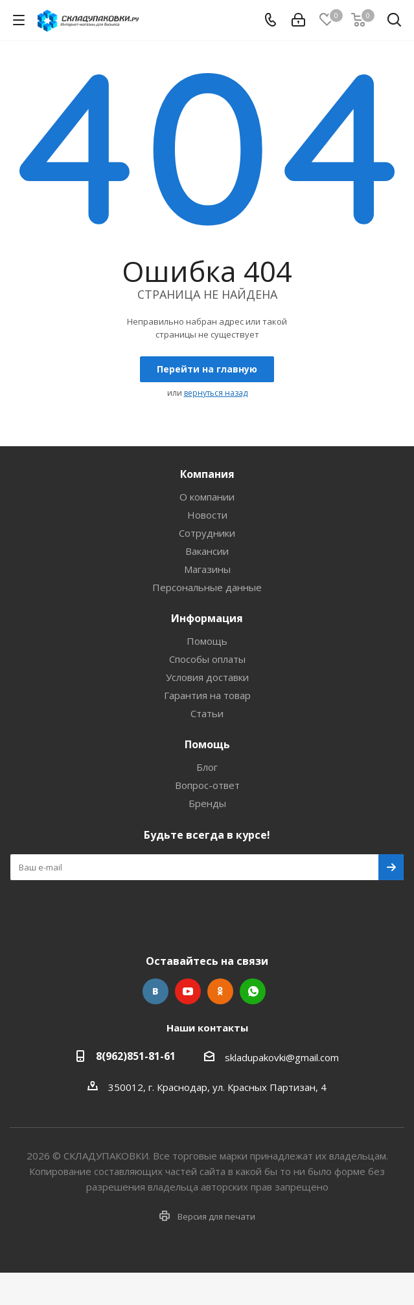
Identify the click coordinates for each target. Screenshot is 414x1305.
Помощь (207, 640)
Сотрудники (207, 532)
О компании (207, 496)
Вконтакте (155, 991)
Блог (207, 766)
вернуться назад (215, 392)
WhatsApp (253, 991)
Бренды (207, 803)
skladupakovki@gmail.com (282, 1057)
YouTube (188, 991)
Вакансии (207, 551)
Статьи (207, 713)
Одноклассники (220, 991)
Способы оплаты (207, 658)
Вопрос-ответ (207, 785)
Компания (207, 474)
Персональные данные (207, 587)
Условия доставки (207, 677)
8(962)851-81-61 (136, 1056)
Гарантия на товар (207, 695)
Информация (207, 618)
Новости (207, 514)
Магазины (207, 569)
